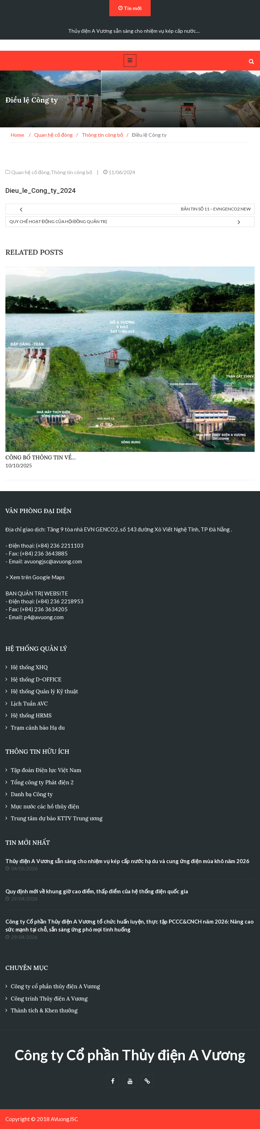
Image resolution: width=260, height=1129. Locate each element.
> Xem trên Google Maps (35, 577)
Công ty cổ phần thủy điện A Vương (55, 986)
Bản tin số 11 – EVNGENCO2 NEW (216, 209)
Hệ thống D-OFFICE (36, 679)
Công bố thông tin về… (40, 457)
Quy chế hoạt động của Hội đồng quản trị (58, 221)
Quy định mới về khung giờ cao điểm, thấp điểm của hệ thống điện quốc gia (96, 891)
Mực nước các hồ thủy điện (45, 806)
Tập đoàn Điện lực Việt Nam (46, 770)
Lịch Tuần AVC (29, 703)
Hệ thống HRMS (31, 715)
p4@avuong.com (44, 617)
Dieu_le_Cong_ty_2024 (40, 191)
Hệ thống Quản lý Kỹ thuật (44, 691)
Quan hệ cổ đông (30, 172)
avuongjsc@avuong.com (53, 561)
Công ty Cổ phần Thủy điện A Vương (130, 1055)
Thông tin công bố (71, 172)
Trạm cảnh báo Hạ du (38, 727)
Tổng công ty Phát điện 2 (42, 782)
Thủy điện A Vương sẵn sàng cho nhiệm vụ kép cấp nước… (134, 31)
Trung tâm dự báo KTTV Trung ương (56, 818)
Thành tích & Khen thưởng (44, 1010)
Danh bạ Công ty (32, 794)
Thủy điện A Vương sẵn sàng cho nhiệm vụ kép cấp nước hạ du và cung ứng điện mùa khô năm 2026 (127, 861)
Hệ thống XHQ (29, 667)
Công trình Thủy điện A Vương (49, 998)
